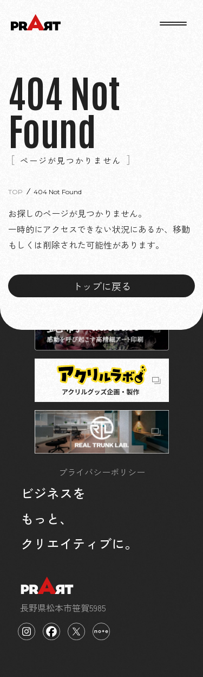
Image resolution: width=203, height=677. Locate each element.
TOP (15, 192)
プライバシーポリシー (101, 471)
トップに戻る (102, 286)
